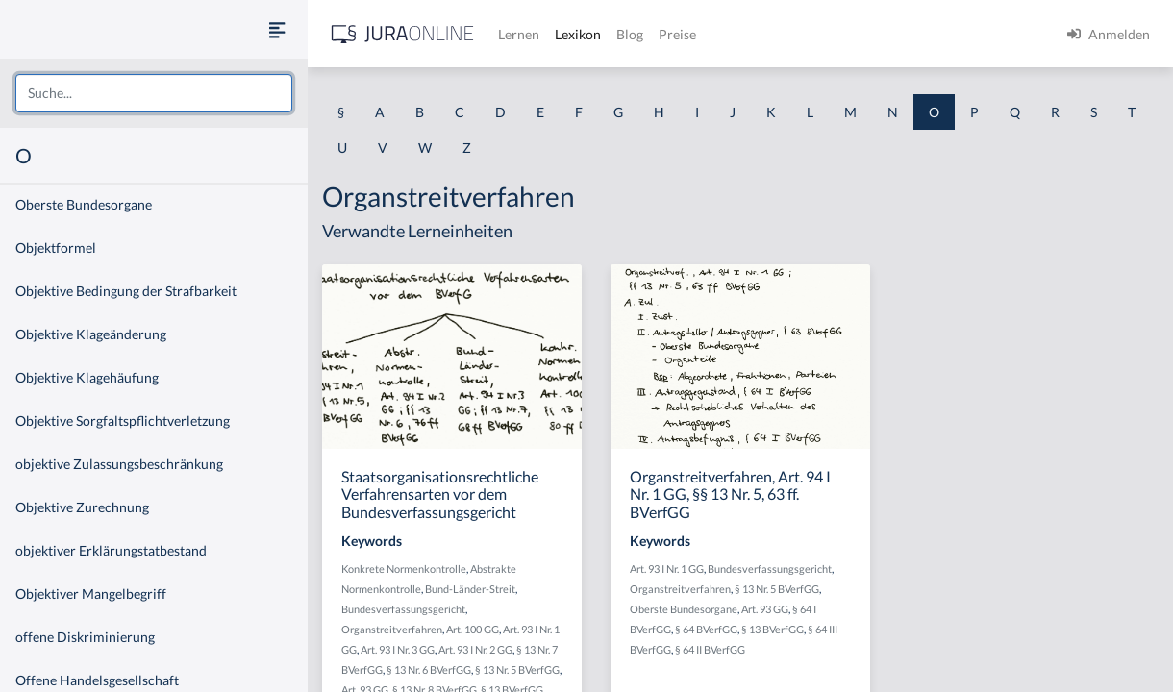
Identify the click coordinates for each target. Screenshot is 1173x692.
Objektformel (55, 247)
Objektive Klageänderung (90, 334)
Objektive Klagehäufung (87, 377)
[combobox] (153, 93)
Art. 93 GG (764, 609)
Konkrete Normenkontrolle (403, 568)
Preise (677, 34)
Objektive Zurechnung (82, 507)
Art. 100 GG (472, 629)
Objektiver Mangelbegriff (90, 593)
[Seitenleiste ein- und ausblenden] (277, 29)
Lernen (518, 34)
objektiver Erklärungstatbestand (111, 550)
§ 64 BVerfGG (706, 629)
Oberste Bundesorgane (83, 204)
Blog (629, 34)
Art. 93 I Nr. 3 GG (398, 649)
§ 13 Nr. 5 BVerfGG (517, 669)
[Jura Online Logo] (403, 34)
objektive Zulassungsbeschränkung (119, 464)
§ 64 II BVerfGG (710, 649)
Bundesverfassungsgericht (403, 609)
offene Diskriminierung (85, 637)
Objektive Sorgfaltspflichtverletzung (122, 420)
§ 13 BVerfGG (772, 629)
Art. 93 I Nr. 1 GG (667, 568)
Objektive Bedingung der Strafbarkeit (126, 291)
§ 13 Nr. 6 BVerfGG (429, 669)
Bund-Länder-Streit (470, 588)
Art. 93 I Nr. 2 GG (475, 649)
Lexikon (578, 34)
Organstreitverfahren (391, 629)
